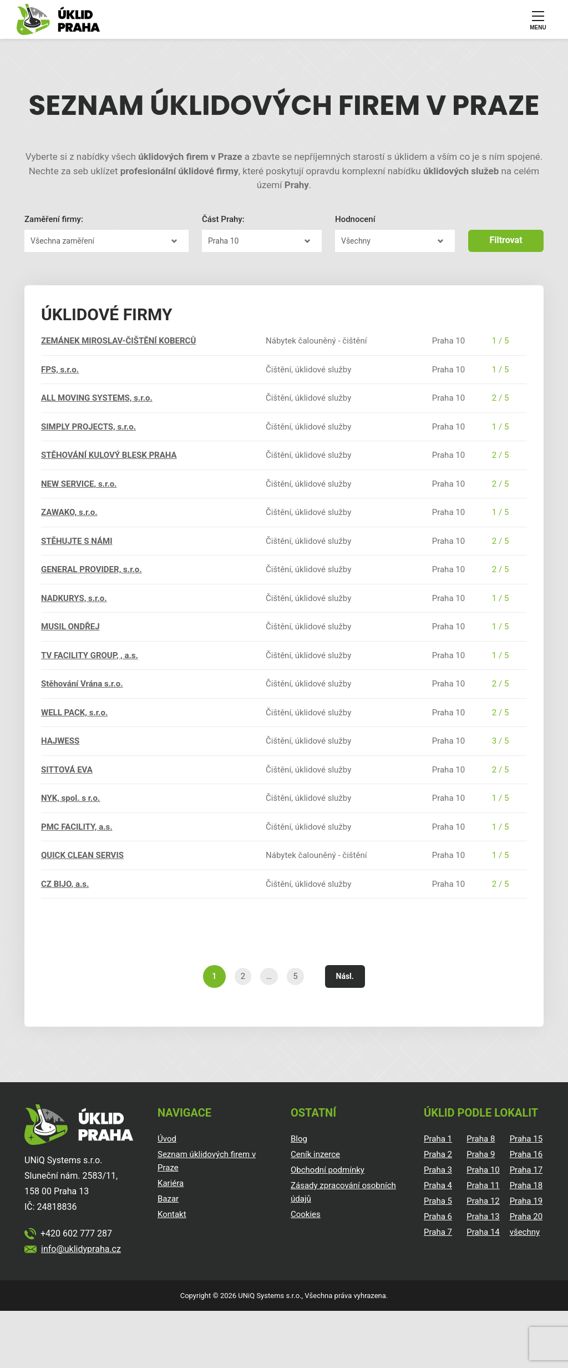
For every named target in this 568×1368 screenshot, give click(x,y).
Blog (299, 1139)
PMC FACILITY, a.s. (77, 827)
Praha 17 (526, 1170)
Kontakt (172, 1214)
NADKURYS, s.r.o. (74, 598)
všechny (525, 1232)
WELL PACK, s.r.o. (74, 713)
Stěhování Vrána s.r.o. (82, 684)
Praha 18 (526, 1185)
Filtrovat (505, 240)
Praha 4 (438, 1185)
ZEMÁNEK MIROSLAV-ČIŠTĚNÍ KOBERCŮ (118, 341)
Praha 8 (480, 1139)
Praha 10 (482, 1170)
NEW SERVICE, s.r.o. (78, 484)
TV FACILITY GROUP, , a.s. (89, 655)
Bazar (168, 1199)
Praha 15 (526, 1139)
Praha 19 (526, 1201)
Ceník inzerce (315, 1154)
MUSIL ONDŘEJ (70, 627)
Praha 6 (438, 1216)
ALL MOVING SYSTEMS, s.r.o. (97, 398)
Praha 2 (438, 1154)
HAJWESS (60, 741)
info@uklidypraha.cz (81, 1249)
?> (106, 241)
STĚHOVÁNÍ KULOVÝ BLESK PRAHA (109, 455)
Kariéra (171, 1183)
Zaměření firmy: (53, 219)
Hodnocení (355, 219)
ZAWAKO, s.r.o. (69, 512)
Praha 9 (480, 1154)
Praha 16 (526, 1154)
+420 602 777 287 (76, 1233)
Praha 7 (438, 1232)
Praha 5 (438, 1201)
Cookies (306, 1214)
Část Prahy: (223, 219)
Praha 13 (482, 1216)
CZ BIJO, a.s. (65, 884)
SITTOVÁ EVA (67, 770)
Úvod (167, 1139)
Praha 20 (526, 1216)
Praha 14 (482, 1232)
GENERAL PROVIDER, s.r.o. (91, 569)
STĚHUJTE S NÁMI (77, 541)
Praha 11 (482, 1185)
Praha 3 (438, 1170)
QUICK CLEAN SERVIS (82, 855)
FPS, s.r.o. (60, 370)
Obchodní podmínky (327, 1170)
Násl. (345, 976)
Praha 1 (438, 1139)
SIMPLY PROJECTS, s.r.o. (88, 427)
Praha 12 (482, 1201)
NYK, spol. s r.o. (70, 798)
